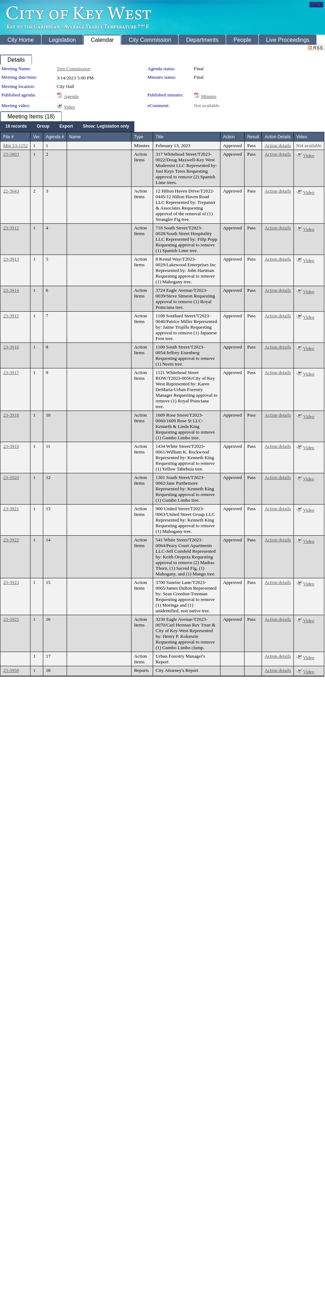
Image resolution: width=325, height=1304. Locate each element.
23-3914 (11, 290)
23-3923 (11, 582)
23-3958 (11, 670)
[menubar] (67, 126)
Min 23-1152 (15, 145)
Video (69, 107)
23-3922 (11, 539)
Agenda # (55, 136)
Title (159, 136)
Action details (277, 145)
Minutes (209, 96)
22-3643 (11, 191)
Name (75, 136)
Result (253, 136)
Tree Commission (73, 68)
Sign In (316, 4)
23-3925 (11, 619)
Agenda (71, 96)
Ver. (36, 136)
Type (138, 136)
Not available (206, 105)
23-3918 (11, 415)
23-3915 (11, 315)
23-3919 (11, 446)
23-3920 (11, 477)
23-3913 (11, 259)
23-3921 (11, 508)
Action (229, 136)
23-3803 (11, 154)
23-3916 (11, 347)
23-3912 (11, 227)
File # (8, 136)
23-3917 (11, 372)
